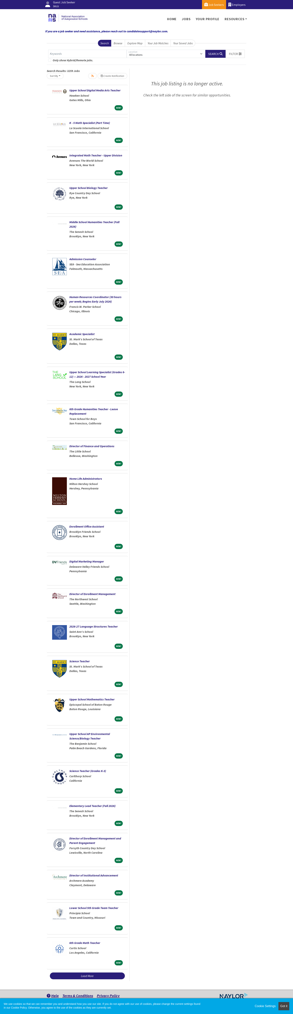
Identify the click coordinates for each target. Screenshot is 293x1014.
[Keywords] (87, 54)
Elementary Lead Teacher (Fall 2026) (92, 806)
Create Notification (112, 76)
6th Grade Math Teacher (84, 943)
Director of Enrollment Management (92, 594)
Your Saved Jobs (183, 43)
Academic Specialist (82, 334)
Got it (283, 1006)
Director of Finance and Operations (91, 446)
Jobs (186, 19)
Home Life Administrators (85, 478)
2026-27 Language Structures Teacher (93, 626)
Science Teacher (79, 661)
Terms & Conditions (77, 995)
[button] (235, 54)
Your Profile (208, 19)
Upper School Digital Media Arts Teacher (95, 90)
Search (104, 43)
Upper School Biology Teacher (88, 188)
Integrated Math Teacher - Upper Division (95, 155)
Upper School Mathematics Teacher (92, 699)
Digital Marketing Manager (86, 561)
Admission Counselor (82, 259)
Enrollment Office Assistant (86, 526)
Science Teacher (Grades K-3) (87, 771)
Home (172, 19)
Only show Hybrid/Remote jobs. (73, 60)
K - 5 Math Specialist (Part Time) (89, 123)
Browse (118, 43)
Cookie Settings (265, 1006)
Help (53, 995)
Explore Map (135, 43)
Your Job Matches (158, 43)
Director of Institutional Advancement (93, 875)
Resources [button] (234, 19)
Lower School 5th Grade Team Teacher (93, 908)
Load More (87, 976)
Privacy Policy (108, 995)
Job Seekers (214, 4)
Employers (237, 4)
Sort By (54, 76)
